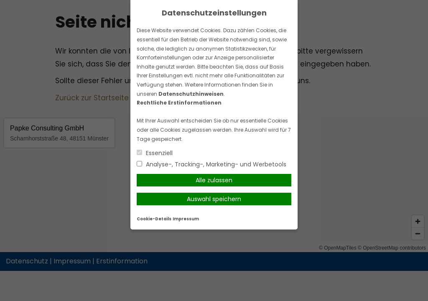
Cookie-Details (154, 219)
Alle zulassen (214, 180)
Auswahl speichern (214, 199)
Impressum (186, 219)
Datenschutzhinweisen (191, 93)
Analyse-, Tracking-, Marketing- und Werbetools (211, 164)
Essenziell (155, 153)
